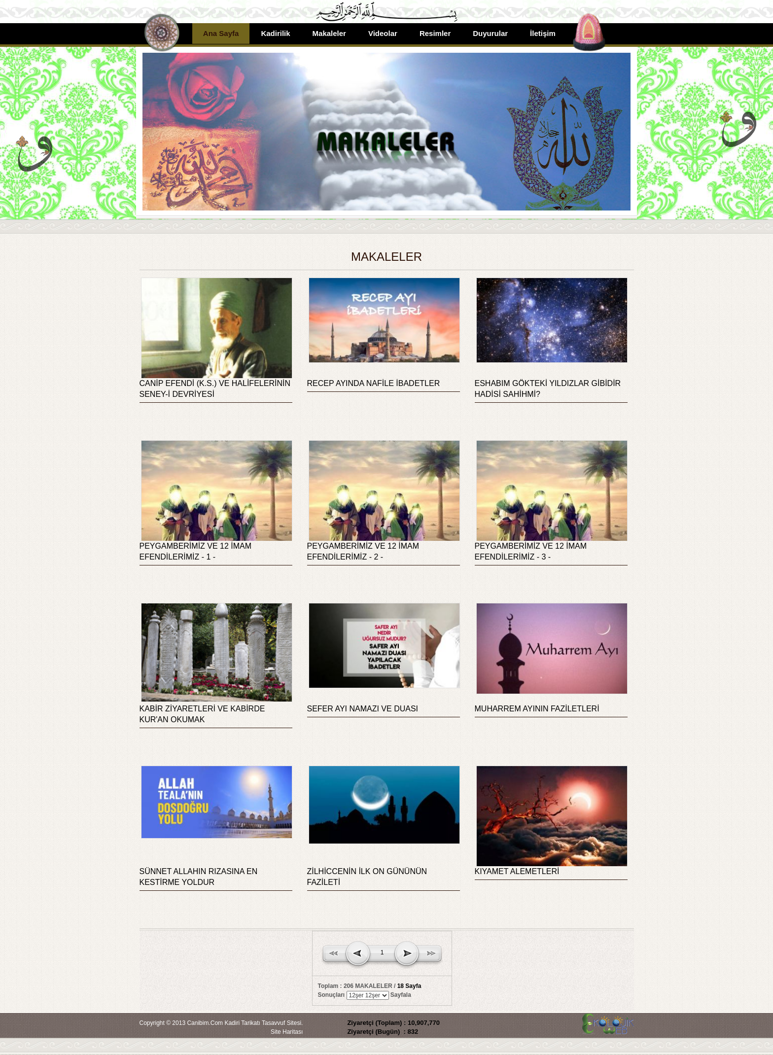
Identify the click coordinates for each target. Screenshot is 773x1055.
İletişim (543, 33)
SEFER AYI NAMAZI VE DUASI (363, 708)
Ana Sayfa (221, 33)
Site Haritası (287, 1031)
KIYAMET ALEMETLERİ (517, 871)
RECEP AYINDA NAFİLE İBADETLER (373, 383)
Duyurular (490, 33)
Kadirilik (275, 33)
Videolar (382, 33)
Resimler (435, 33)
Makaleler (329, 33)
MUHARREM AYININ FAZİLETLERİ (537, 708)
